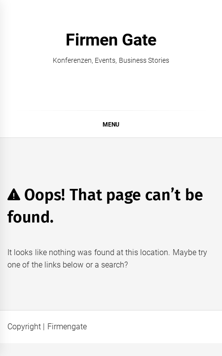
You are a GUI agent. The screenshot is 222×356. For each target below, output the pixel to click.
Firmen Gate (111, 39)
